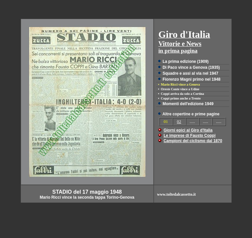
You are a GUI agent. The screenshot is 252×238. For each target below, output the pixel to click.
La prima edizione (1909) (185, 61)
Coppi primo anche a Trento (181, 98)
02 (179, 121)
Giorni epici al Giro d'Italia (187, 130)
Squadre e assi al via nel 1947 (190, 73)
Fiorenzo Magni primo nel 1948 (191, 79)
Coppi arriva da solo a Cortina (182, 94)
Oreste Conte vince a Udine (180, 89)
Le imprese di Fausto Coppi (189, 135)
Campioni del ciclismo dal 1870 (192, 141)
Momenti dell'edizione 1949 (187, 103)
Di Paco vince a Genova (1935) (191, 67)
